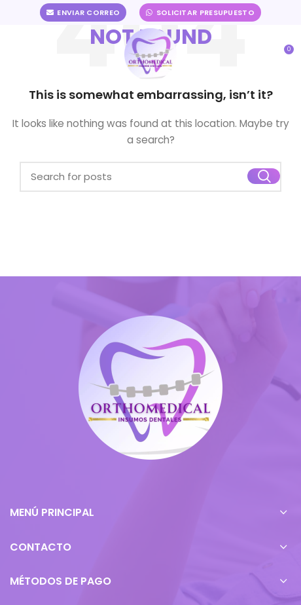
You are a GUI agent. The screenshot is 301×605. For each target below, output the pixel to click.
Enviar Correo (83, 12)
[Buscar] (150, 177)
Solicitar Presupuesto (200, 12)
